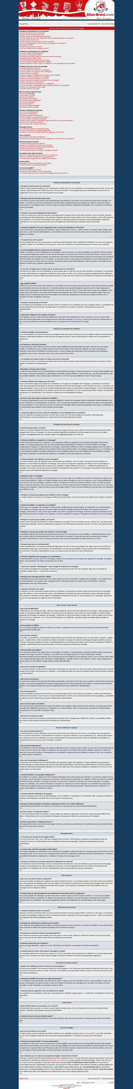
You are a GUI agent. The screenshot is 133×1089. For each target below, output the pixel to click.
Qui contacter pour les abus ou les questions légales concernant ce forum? (43, 173)
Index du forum (23, 24)
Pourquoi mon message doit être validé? (32, 87)
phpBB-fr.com (71, 1087)
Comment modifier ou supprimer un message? (34, 70)
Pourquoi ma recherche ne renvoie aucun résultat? (36, 145)
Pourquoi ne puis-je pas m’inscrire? (30, 47)
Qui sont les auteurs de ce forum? (30, 170)
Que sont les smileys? (26, 97)
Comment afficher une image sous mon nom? (34, 60)
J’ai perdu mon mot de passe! (29, 40)
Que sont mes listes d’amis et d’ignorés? (32, 137)
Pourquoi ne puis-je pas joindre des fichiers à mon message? (39, 80)
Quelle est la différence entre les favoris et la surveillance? (38, 155)
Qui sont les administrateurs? (28, 112)
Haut (20, 194)
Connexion (26, 18)
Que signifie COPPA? (26, 45)
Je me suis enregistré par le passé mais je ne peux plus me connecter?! (42, 43)
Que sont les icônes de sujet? (29, 107)
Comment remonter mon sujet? (29, 89)
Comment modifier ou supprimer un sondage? (34, 77)
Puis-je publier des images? (28, 99)
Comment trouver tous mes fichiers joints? (33, 165)
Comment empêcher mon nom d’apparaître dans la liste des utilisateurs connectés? (46, 38)
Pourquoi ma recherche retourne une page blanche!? (36, 147)
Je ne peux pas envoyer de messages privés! (34, 129)
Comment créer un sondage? (28, 73)
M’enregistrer (36, 18)
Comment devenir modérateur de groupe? (33, 119)
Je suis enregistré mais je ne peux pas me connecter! (36, 41)
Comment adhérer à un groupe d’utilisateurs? (34, 117)
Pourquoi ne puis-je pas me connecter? (32, 33)
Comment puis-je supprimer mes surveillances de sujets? (38, 158)
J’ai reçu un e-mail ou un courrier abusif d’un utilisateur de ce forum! (41, 132)
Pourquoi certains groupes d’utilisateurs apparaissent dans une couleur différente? (46, 120)
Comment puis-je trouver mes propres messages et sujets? (38, 150)
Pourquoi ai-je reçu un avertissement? (31, 82)
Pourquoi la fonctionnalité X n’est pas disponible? (35, 171)
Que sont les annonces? (27, 102)
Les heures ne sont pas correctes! (30, 55)
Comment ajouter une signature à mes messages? (35, 72)
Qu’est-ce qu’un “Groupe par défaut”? (31, 122)
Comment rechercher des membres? (31, 148)
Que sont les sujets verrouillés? (29, 105)
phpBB (60, 1085)
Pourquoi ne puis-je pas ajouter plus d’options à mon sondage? (40, 75)
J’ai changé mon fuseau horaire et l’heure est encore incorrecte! (40, 56)
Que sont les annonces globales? (30, 100)
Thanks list (107, 18)
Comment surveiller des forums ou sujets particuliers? (36, 157)
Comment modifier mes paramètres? (31, 53)
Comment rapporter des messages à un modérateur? (36, 83)
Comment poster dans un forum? (30, 68)
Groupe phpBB (89, 1033)
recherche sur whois (56, 1060)
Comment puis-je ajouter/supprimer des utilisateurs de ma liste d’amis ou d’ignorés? (46, 139)
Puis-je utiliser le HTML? (27, 95)
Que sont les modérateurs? (28, 114)
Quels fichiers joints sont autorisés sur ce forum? (35, 163)
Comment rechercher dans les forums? (32, 143)
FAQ (99, 18)
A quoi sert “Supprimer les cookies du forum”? (34, 48)
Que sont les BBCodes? (27, 93)
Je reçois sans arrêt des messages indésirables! (35, 130)
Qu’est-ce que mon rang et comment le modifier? (35, 62)
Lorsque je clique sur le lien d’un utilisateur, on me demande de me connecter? (47, 63)
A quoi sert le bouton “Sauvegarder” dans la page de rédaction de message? (44, 85)
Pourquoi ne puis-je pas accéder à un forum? (34, 78)
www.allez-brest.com (64, 1084)
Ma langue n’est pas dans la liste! (30, 58)
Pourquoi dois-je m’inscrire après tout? (32, 35)
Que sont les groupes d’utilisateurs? (31, 115)
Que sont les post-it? (26, 104)
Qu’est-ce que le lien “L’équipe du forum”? (33, 124)
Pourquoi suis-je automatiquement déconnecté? (35, 36)
